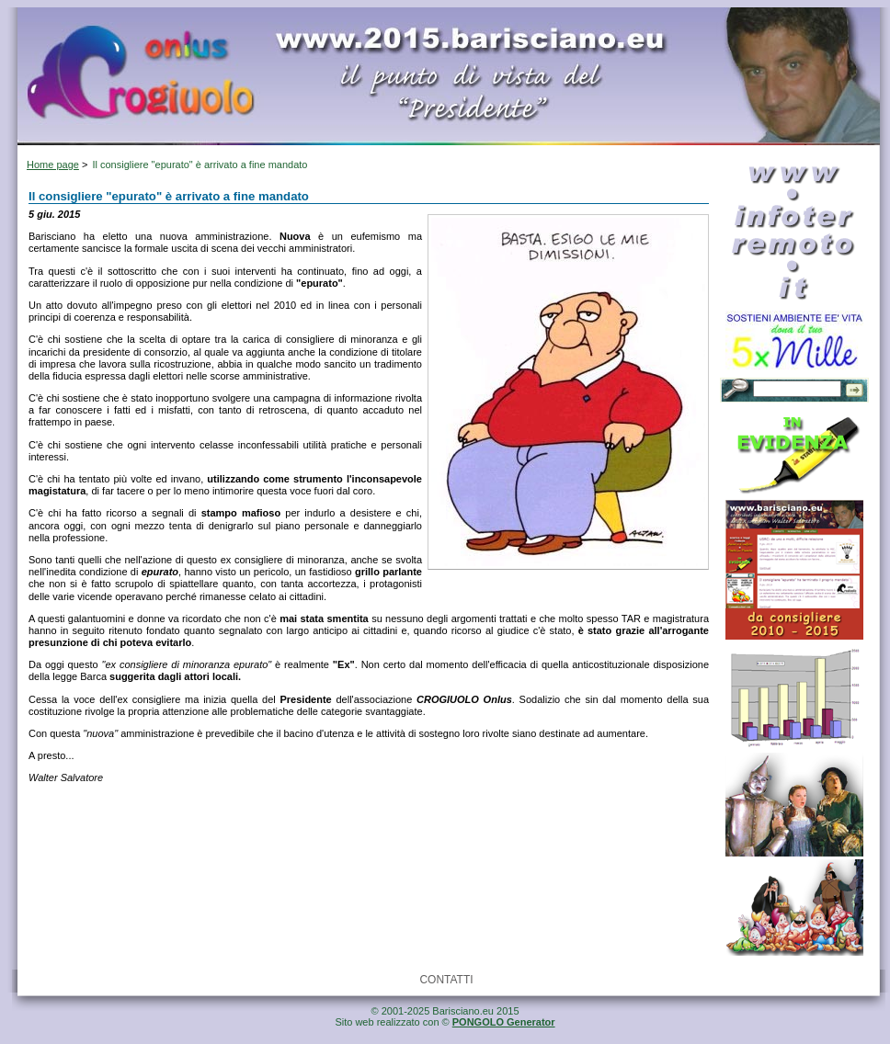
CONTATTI (446, 979)
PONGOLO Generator (503, 1021)
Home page (53, 164)
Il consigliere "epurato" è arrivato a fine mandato (199, 164)
